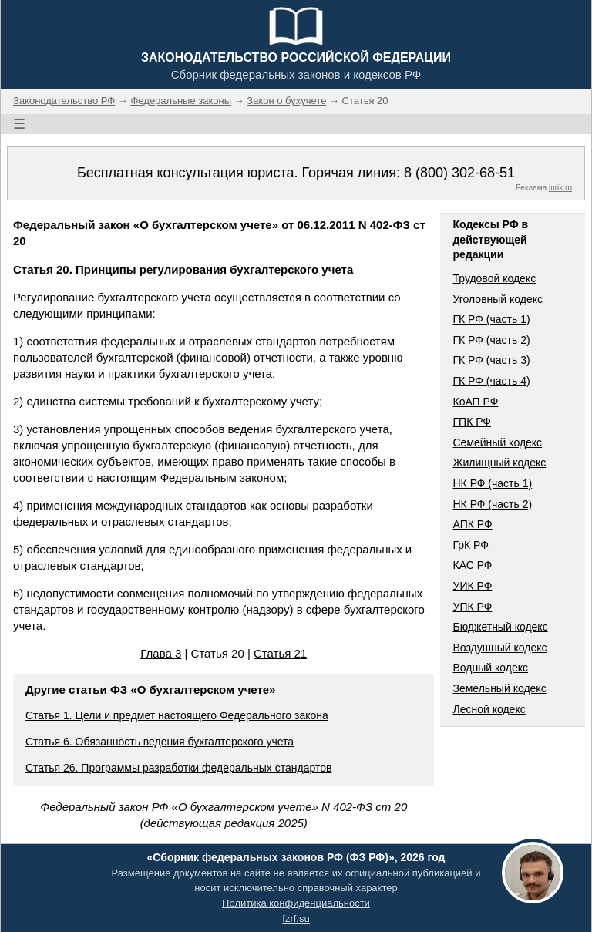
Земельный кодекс (499, 688)
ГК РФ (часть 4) (491, 381)
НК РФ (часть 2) (492, 504)
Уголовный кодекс (497, 299)
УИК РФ (472, 586)
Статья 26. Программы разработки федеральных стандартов (178, 768)
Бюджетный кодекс (499, 627)
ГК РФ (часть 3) (491, 360)
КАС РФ (472, 565)
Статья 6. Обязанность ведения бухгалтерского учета (159, 741)
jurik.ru (560, 187)
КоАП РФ (475, 401)
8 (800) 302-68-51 (459, 172)
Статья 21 (280, 653)
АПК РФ (472, 524)
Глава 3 (160, 653)
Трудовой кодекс (494, 278)
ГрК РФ (470, 545)
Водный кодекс (490, 667)
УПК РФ (472, 607)
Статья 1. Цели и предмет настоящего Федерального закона (176, 715)
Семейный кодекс (497, 442)
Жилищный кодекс (499, 462)
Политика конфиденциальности (296, 903)
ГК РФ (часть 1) (491, 319)
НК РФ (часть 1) (492, 483)
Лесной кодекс (488, 709)
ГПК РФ (471, 422)
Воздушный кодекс (499, 647)
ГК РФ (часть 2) (491, 340)
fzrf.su (295, 918)
